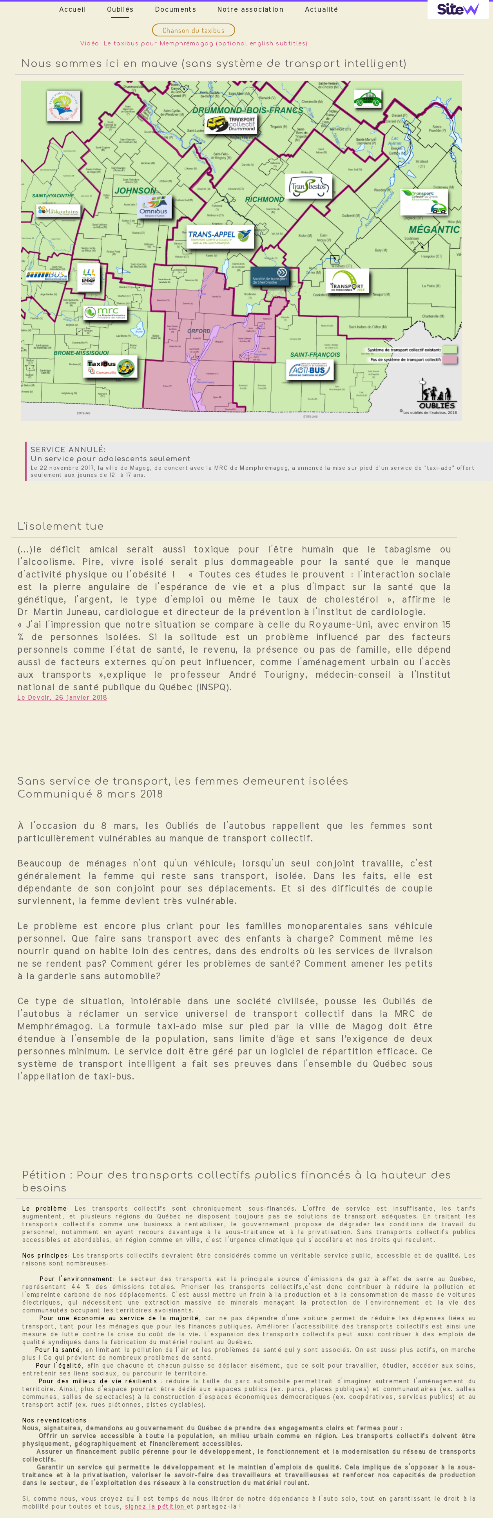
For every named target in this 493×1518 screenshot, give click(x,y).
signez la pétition (156, 1507)
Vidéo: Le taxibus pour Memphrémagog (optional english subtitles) (194, 44)
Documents (175, 9)
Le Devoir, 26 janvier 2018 (62, 698)
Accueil (72, 9)
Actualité (321, 9)
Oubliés (120, 9)
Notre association (250, 9)
